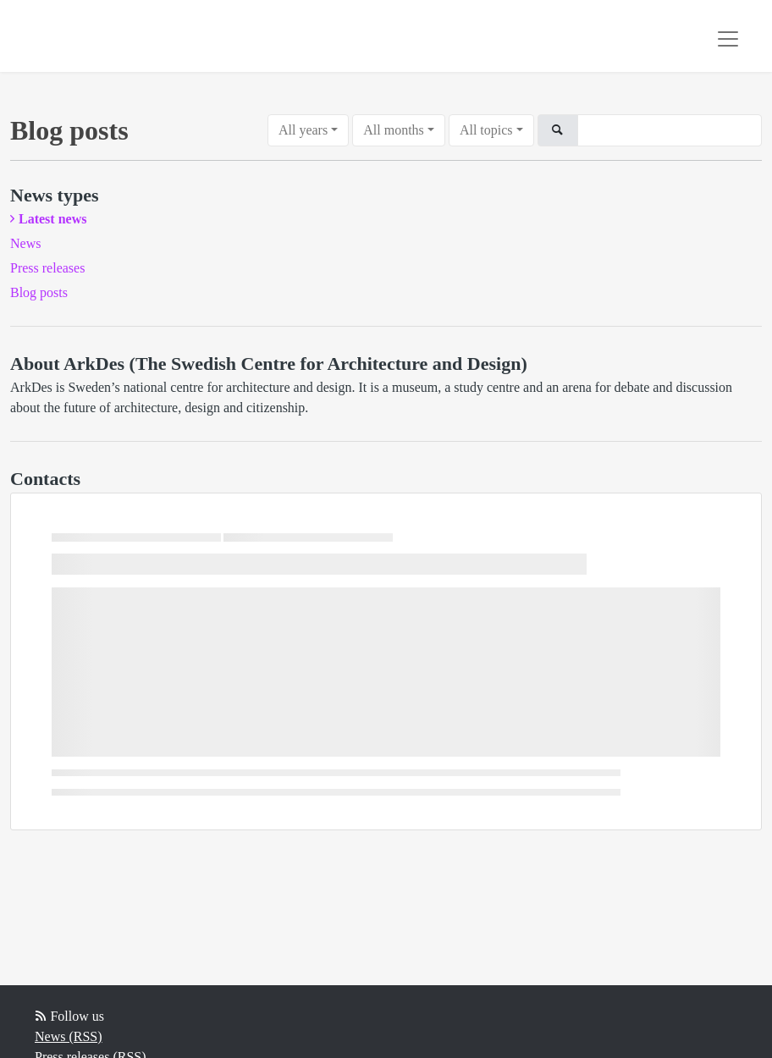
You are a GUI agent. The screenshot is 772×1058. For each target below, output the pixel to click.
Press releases (47, 268)
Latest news (52, 219)
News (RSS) (68, 1036)
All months (393, 130)
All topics (486, 130)
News (25, 243)
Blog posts (39, 292)
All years (303, 130)
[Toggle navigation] (728, 39)
